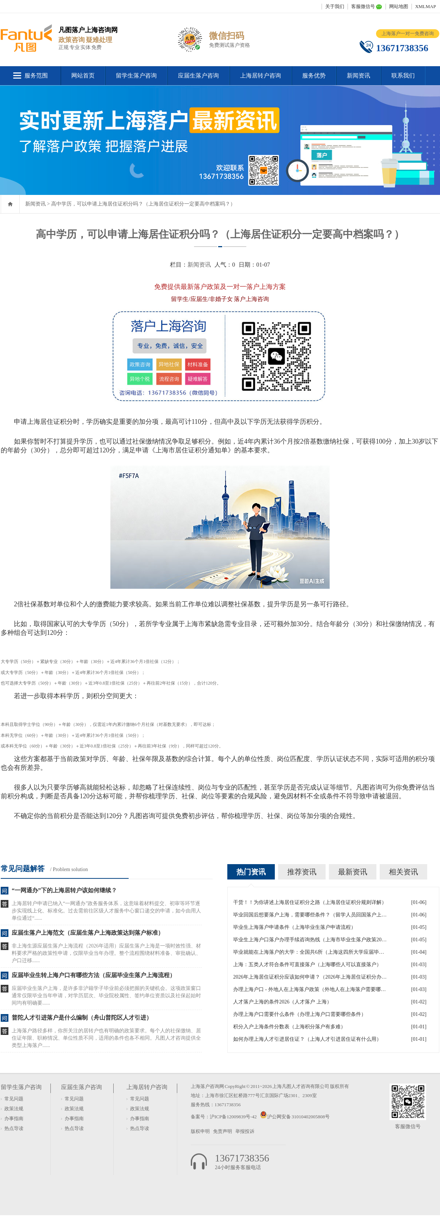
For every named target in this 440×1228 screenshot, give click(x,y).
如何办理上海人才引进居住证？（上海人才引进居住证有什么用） (307, 1039)
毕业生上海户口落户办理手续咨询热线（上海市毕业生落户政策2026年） (310, 939)
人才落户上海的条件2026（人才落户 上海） (282, 1002)
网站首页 (83, 75)
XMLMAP (425, 6)
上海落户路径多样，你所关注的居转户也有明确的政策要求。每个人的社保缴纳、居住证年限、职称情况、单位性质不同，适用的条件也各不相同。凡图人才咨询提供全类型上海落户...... (106, 1038)
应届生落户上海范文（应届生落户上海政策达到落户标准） (88, 933)
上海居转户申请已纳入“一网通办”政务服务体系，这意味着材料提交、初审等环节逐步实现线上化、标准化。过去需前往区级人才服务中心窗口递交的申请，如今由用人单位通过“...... (106, 911)
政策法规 (13, 1108)
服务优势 (314, 75)
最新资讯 (352, 872)
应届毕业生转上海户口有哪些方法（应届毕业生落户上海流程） (93, 975)
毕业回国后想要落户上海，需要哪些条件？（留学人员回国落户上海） (310, 915)
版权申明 (200, 1131)
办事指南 (13, 1118)
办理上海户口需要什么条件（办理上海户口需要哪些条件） (299, 1014)
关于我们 (334, 6)
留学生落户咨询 (136, 75)
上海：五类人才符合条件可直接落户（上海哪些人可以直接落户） (307, 964)
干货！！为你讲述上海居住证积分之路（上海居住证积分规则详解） (310, 902)
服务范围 (36, 75)
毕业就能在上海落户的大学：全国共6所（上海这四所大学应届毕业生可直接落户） (310, 952)
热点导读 (13, 1128)
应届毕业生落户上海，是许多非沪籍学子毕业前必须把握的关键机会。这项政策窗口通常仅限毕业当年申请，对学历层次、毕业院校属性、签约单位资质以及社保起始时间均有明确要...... (106, 996)
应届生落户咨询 (198, 75)
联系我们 (403, 75)
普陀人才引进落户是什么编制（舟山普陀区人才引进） (82, 1017)
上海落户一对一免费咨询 (408, 33)
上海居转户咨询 (260, 75)
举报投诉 (244, 1131)
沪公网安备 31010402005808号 (298, 1116)
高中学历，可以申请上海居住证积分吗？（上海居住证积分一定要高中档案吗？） (143, 204)
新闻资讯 (358, 75)
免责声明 (222, 1131)
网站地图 (398, 6)
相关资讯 (403, 872)
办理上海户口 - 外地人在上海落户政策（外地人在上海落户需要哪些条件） (310, 989)
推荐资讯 (301, 872)
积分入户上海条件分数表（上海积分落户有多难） (289, 1026)
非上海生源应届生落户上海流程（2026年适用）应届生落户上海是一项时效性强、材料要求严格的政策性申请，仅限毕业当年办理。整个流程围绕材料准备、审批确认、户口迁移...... (106, 953)
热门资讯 (251, 872)
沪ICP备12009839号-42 (233, 1116)
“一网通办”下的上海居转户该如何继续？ (64, 890)
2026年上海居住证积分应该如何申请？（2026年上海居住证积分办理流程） (310, 977)
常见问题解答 (23, 869)
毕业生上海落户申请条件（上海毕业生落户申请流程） (294, 927)
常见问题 (13, 1098)
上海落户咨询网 (207, 1086)
